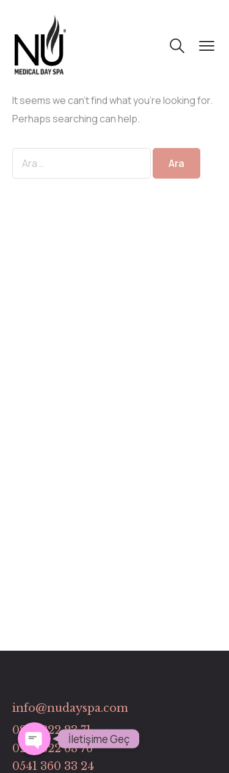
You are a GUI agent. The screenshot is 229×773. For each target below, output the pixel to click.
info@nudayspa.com (70, 708)
